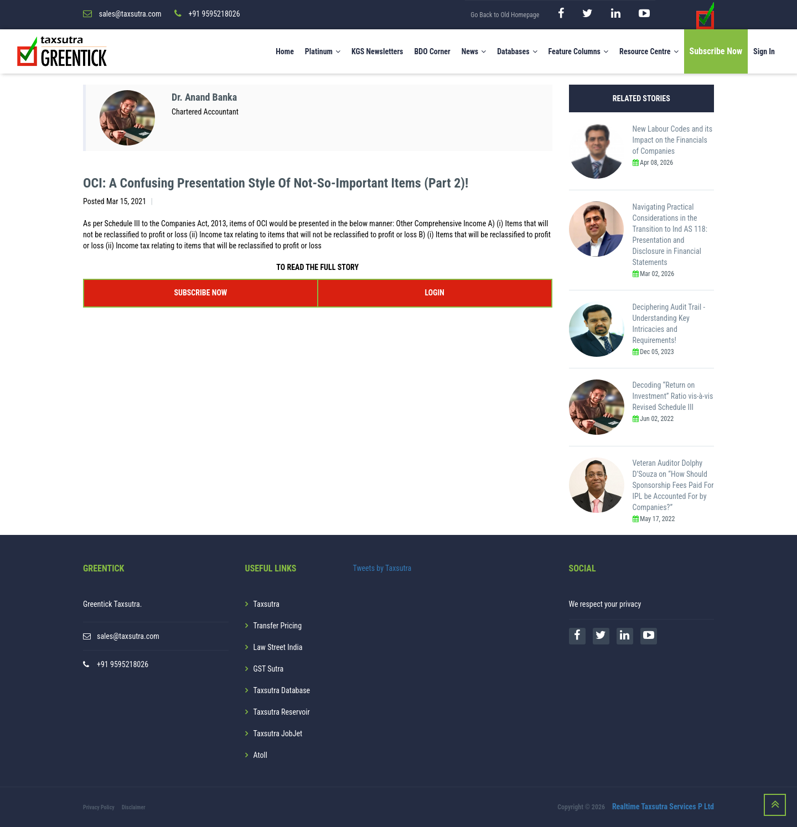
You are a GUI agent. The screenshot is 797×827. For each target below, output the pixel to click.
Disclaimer (134, 807)
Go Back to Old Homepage (504, 15)
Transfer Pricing (277, 625)
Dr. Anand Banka (204, 97)
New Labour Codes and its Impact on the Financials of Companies (673, 139)
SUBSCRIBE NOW (200, 292)
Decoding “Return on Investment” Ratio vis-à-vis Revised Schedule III (673, 396)
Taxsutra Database (281, 690)
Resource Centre (649, 51)
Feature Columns (578, 51)
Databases (517, 51)
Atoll (260, 755)
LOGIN (434, 292)
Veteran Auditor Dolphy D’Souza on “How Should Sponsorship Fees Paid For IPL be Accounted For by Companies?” (673, 485)
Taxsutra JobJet (278, 733)
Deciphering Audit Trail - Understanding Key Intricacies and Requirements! (669, 324)
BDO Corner (432, 51)
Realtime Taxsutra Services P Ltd (663, 806)
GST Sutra (268, 668)
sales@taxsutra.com (128, 636)
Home (285, 51)
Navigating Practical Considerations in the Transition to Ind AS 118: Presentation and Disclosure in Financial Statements (670, 234)
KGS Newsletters (377, 51)
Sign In (764, 51)
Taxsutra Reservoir (281, 712)
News (474, 51)
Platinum (322, 51)
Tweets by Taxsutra (382, 568)
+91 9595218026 (122, 664)
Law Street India (278, 647)
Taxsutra (266, 604)
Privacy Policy (99, 807)
